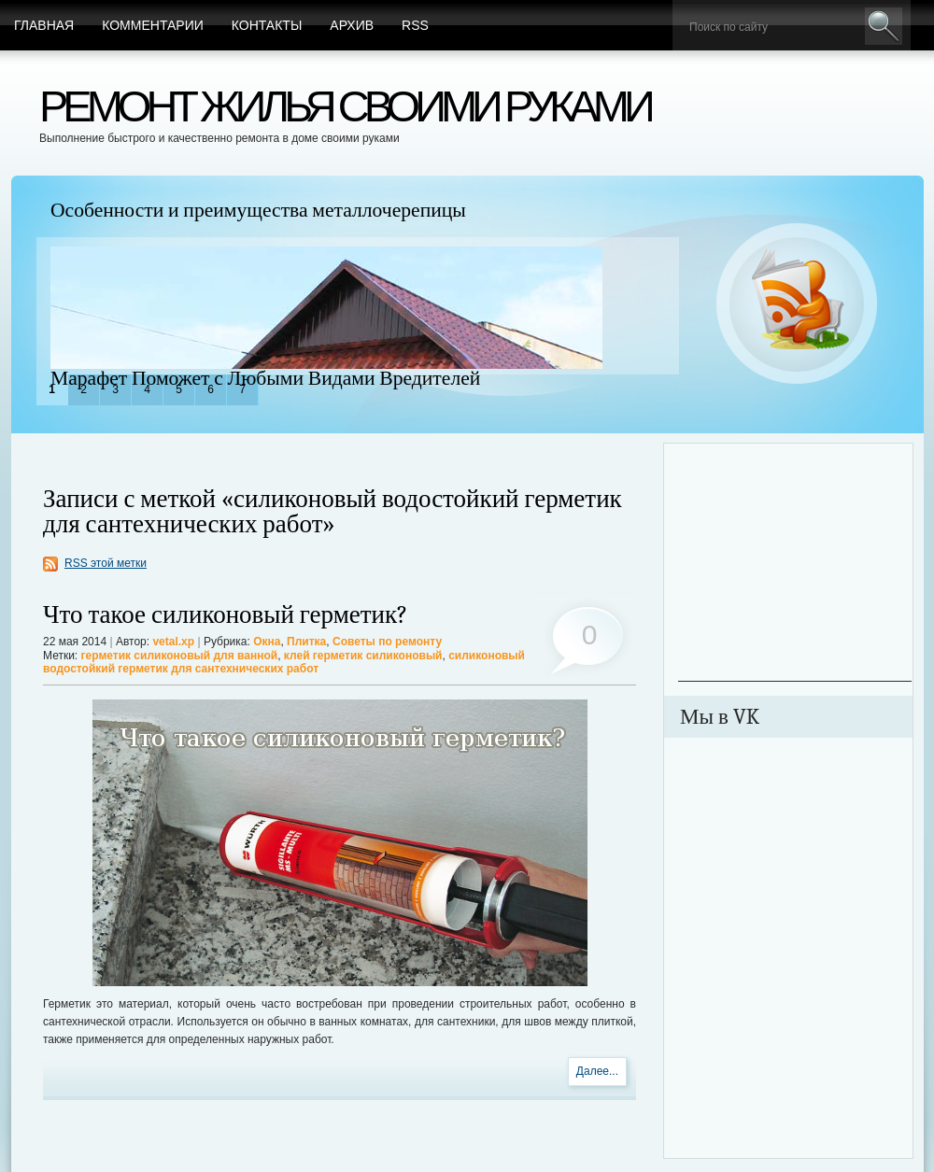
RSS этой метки (105, 563)
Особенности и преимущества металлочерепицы (258, 210)
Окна (266, 641)
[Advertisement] (795, 564)
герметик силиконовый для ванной (179, 655)
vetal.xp (173, 641)
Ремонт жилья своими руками (344, 106)
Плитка (306, 641)
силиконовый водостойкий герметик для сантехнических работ (284, 662)
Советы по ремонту (387, 641)
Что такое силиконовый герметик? (225, 614)
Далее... (597, 1071)
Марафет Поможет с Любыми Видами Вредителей (265, 378)
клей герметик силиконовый (363, 655)
